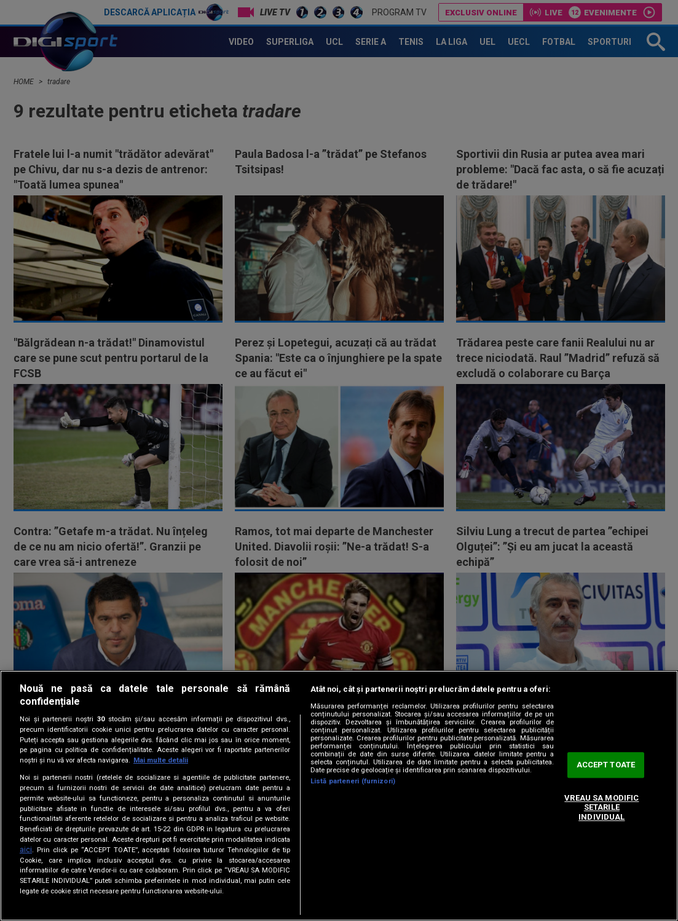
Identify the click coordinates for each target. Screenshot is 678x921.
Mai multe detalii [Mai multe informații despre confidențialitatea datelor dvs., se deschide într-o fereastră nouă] (160, 760)
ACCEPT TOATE (606, 765)
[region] (339, 795)
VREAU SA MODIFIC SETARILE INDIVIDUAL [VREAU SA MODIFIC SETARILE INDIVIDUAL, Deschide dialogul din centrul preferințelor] (601, 807)
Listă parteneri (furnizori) (352, 781)
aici (26, 849)
